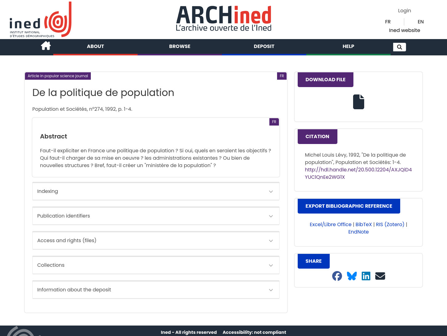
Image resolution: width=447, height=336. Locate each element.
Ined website (404, 30)
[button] (399, 47)
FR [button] (388, 21)
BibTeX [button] (364, 224)
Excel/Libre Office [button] (331, 224)
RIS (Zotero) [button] (390, 224)
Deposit (264, 46)
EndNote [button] (358, 231)
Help (348, 46)
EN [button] (421, 21)
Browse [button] (180, 46)
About (95, 46)
